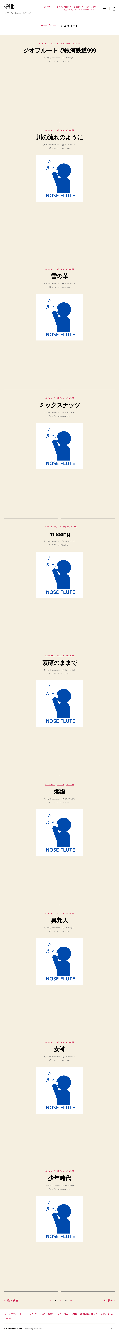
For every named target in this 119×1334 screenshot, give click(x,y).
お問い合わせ (84, 10)
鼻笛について (79, 7)
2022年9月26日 (70, 799)
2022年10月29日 (70, 412)
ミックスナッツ (59, 405)
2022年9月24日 (70, 928)
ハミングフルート (48, 7)
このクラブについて (64, 7)
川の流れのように (59, 137)
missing (59, 534)
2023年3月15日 (70, 58)
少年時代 (59, 1178)
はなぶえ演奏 (76, 43)
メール (93, 10)
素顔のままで (59, 662)
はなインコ (54, 43)
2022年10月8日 (70, 670)
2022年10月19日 (70, 541)
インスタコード (44, 43)
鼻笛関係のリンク (70, 10)
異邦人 (59, 920)
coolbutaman (56, 58)
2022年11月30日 (70, 144)
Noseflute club (16, 1329)
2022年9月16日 (70, 1185)
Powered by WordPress (32, 1329)
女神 (59, 1049)
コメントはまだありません (61, 61)
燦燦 (59, 791)
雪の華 (59, 276)
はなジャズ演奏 (65, 43)
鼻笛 (75, 527)
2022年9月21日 (70, 1056)
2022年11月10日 (70, 283)
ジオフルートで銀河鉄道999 (59, 50)
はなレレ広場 (91, 7)
